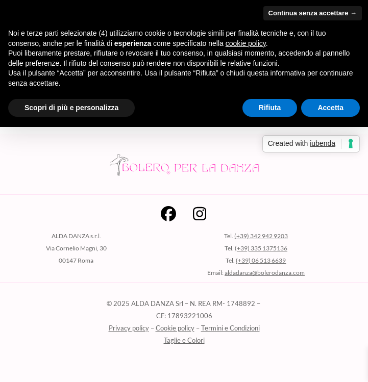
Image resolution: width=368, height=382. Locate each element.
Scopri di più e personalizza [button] (71, 108)
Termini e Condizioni (230, 328)
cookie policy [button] (246, 43)
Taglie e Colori (184, 340)
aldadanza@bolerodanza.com (265, 272)
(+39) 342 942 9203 (261, 236)
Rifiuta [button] (270, 108)
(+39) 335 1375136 (261, 248)
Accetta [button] (330, 108)
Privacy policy (129, 328)
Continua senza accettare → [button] (312, 13)
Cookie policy (175, 328)
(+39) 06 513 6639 (261, 260)
